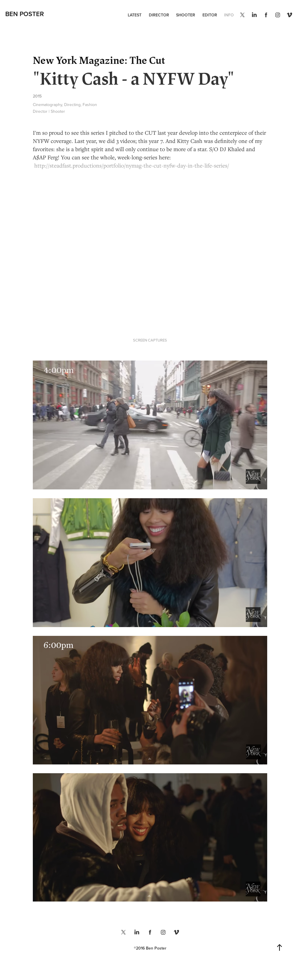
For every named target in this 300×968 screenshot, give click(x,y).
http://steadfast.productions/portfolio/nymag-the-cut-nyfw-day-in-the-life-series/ (131, 165)
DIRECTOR (159, 15)
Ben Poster (24, 13)
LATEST (135, 15)
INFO (229, 15)
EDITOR (209, 15)
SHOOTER (185, 15)
